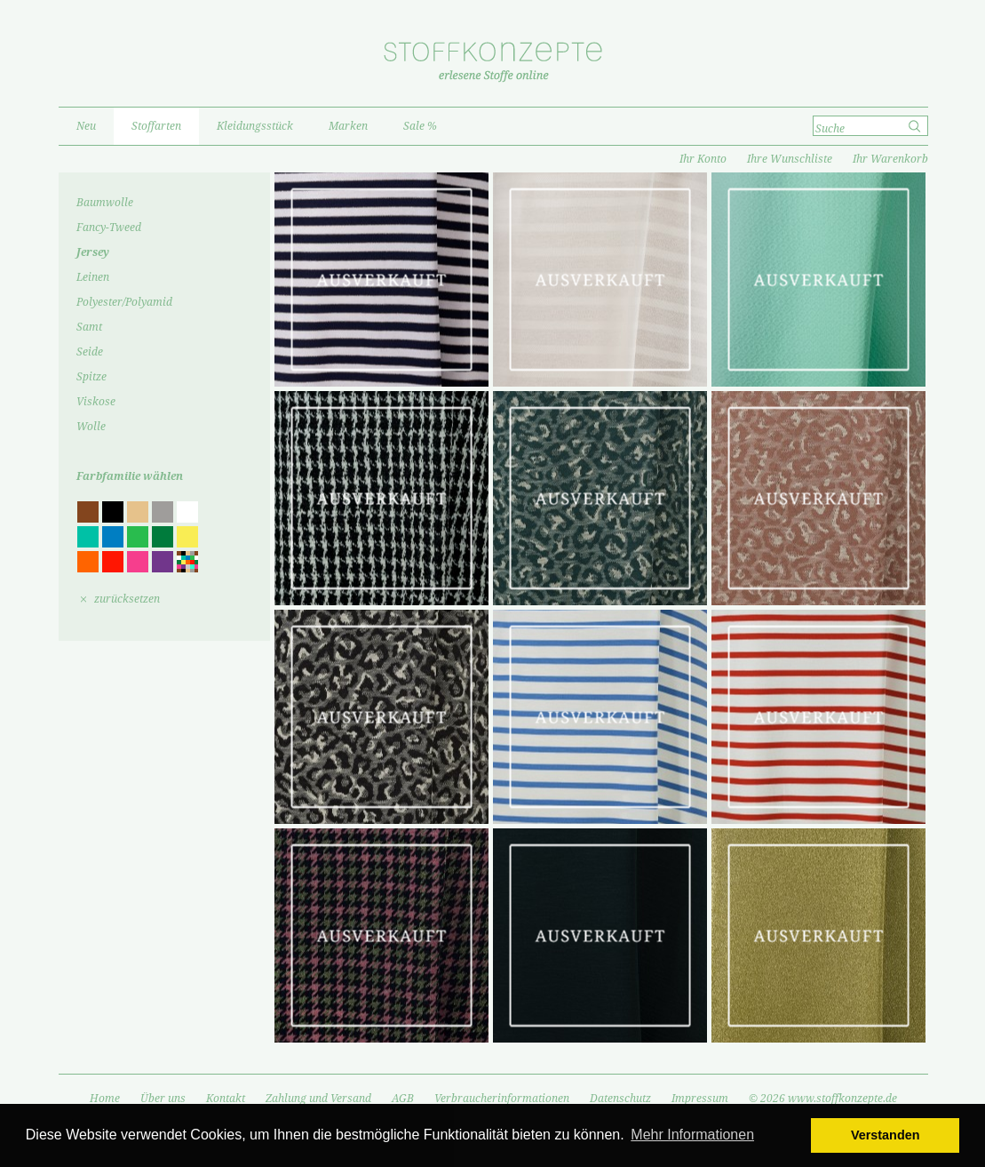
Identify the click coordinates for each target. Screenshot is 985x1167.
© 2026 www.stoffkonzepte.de (823, 1098)
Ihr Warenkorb (890, 159)
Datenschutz (620, 1098)
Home (105, 1098)
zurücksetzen (127, 599)
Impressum (699, 1098)
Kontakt (225, 1098)
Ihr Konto (703, 159)
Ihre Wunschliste (789, 159)
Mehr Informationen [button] (692, 1134)
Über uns (163, 1098)
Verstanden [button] (885, 1135)
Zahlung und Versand (318, 1098)
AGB (403, 1098)
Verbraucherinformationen (501, 1098)
